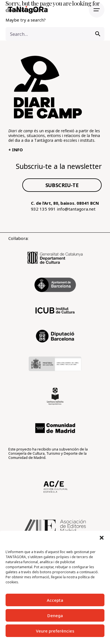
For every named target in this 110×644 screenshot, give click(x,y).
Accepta (55, 600)
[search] (97, 34)
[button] (101, 538)
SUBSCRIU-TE (62, 185)
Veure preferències (55, 631)
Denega (55, 615)
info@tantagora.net (76, 209)
